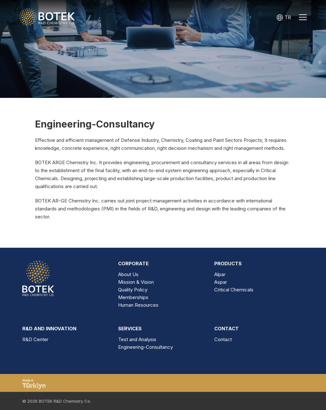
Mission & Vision (136, 282)
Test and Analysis (137, 339)
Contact (223, 339)
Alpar (219, 274)
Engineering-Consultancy (145, 347)
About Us (128, 274)
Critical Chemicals (233, 290)
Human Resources (138, 305)
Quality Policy (132, 290)
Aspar (220, 282)
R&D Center (35, 339)
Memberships (133, 297)
